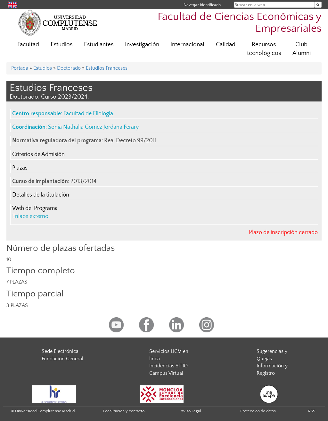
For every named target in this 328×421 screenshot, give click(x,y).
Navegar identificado (202, 4)
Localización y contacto (123, 411)
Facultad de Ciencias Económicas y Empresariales (240, 23)
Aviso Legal (191, 411)
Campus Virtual (166, 373)
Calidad (225, 44)
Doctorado (69, 68)
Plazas (20, 168)
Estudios (61, 44)
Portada (19, 68)
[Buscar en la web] (318, 5)
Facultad (28, 44)
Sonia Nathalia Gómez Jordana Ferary (93, 127)
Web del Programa (35, 208)
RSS (311, 411)
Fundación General (62, 359)
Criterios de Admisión (38, 154)
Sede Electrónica (60, 351)
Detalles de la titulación (40, 195)
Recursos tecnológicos (264, 49)
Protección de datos (258, 411)
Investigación (142, 44)
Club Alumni (301, 49)
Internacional (187, 44)
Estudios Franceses (106, 68)
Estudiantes (98, 44)
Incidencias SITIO (168, 366)
